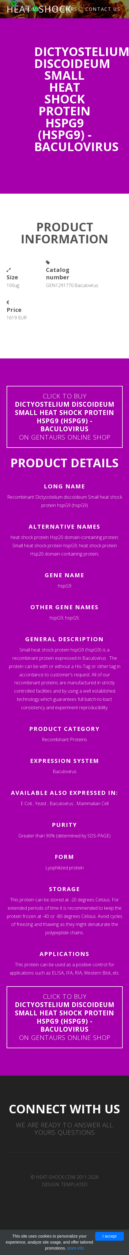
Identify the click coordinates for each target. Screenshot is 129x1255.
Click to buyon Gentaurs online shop (64, 417)
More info (75, 1248)
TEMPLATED (74, 1184)
